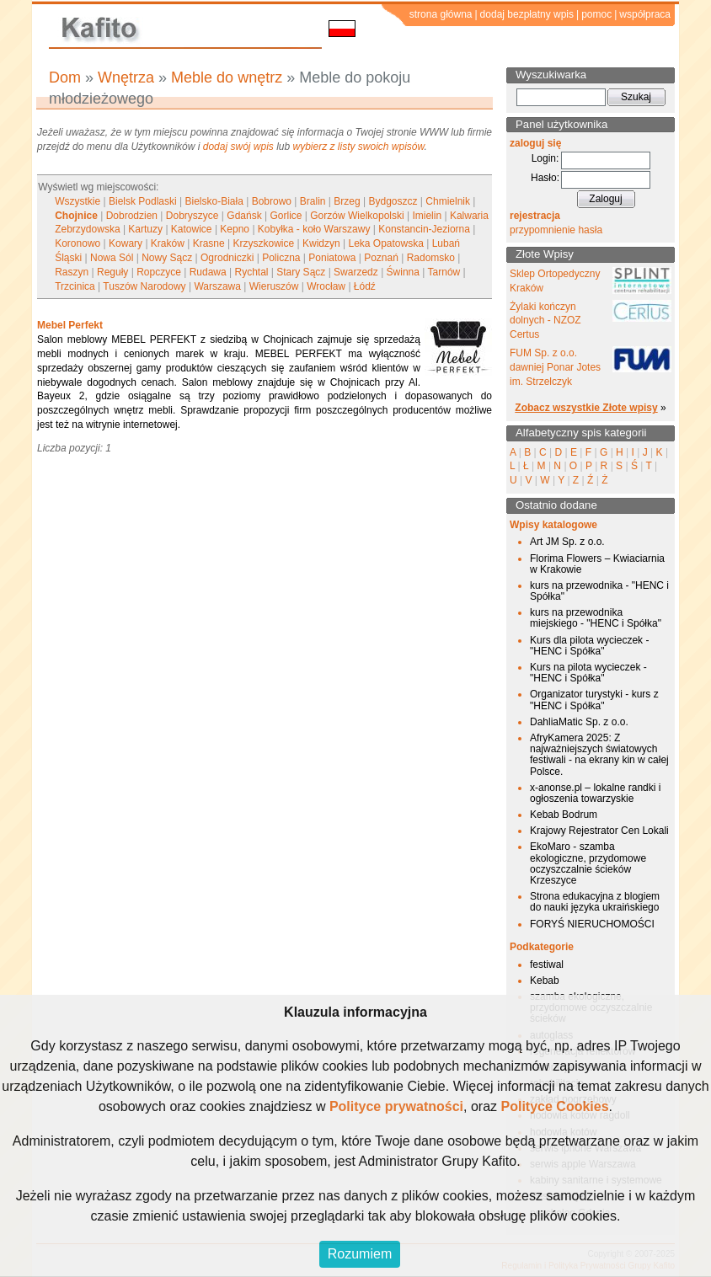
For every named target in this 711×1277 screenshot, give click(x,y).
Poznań (381, 258)
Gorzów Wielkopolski (357, 216)
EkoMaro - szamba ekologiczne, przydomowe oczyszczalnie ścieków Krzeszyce (588, 863)
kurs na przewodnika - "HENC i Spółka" (599, 591)
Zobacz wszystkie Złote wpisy (586, 408)
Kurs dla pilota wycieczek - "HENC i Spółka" (589, 645)
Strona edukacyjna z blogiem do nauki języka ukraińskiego (595, 901)
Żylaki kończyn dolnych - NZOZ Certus (545, 321)
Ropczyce (158, 272)
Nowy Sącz (167, 258)
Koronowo (77, 243)
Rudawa (208, 272)
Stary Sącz (300, 272)
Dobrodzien (132, 216)
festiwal (547, 964)
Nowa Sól (111, 258)
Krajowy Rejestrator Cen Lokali (599, 830)
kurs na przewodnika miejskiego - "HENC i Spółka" (595, 617)
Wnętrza (126, 77)
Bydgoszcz (392, 201)
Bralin (313, 201)
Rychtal (251, 272)
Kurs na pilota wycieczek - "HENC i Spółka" (588, 672)
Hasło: (545, 178)
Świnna (403, 272)
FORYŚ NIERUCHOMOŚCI (592, 924)
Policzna (281, 258)
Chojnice (76, 216)
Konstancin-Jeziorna (424, 229)
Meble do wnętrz (226, 77)
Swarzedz (356, 272)
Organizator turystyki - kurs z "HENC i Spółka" (594, 699)
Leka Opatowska (385, 243)
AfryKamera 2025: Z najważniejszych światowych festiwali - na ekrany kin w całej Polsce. (599, 754)
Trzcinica (75, 286)
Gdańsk (244, 216)
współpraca (645, 14)
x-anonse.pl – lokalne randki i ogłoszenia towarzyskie (595, 793)
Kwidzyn (321, 243)
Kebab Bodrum (563, 814)
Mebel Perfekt (70, 325)
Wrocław (326, 286)
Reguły (112, 272)
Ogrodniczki (227, 258)
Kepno (234, 229)
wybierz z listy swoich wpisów (359, 146)
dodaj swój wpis (238, 146)
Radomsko (431, 258)
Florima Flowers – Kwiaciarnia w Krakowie (597, 564)
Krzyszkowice (263, 243)
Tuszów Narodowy (144, 286)
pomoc (596, 14)
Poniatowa (332, 258)
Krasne (209, 243)
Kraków (167, 243)
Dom (65, 77)
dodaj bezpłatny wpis (527, 14)
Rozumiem (360, 1254)
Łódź (365, 286)
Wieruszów (274, 286)
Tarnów (444, 272)
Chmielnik (447, 201)
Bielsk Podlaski (143, 201)
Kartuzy (145, 229)
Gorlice (286, 216)
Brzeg (347, 201)
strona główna (441, 14)
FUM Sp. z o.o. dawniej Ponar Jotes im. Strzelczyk (555, 367)
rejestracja (535, 216)
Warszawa (217, 286)
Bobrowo (271, 201)
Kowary (125, 243)
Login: (545, 158)
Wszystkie (77, 201)
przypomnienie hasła (556, 230)
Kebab (544, 980)
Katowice (191, 229)
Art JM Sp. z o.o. (567, 542)
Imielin (426, 216)
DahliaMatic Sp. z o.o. (579, 722)
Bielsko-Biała (213, 201)
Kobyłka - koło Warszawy (314, 229)
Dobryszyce (192, 216)
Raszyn (71, 272)
